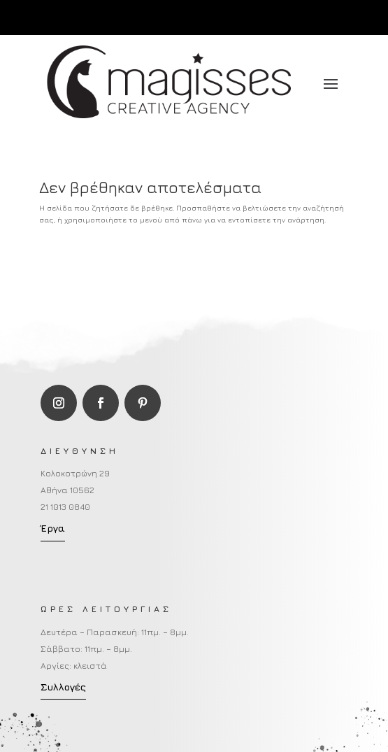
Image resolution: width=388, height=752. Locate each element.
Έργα (53, 528)
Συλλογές (63, 687)
